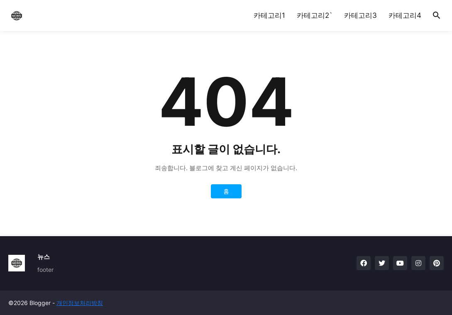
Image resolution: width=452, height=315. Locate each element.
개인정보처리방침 (79, 302)
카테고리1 (269, 15)
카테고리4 (404, 15)
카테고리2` (314, 15)
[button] (437, 16)
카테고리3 (360, 15)
